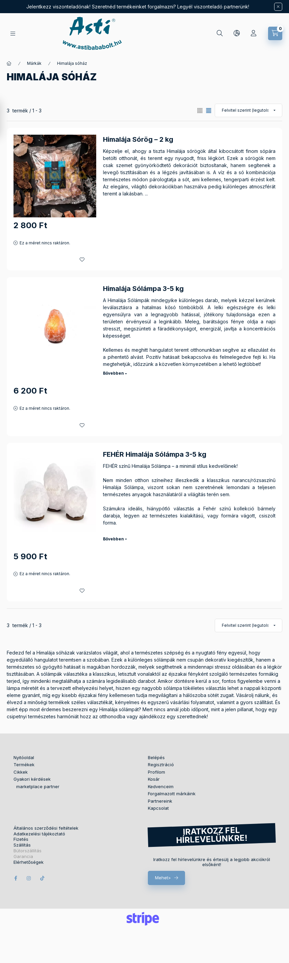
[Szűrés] (7, 119)
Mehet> (163, 877)
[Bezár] (278, 7)
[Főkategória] (9, 63)
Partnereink (160, 801)
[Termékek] (13, 33)
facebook (15, 878)
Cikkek (21, 772)
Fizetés (21, 839)
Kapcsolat (158, 808)
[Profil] (253, 33)
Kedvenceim (161, 786)
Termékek (24, 764)
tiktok (42, 878)
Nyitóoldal (24, 757)
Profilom (156, 772)
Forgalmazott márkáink (171, 793)
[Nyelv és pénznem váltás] (236, 33)
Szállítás (22, 845)
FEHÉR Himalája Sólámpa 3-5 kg (154, 454)
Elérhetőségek (29, 862)
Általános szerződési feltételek (46, 828)
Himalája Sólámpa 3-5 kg (143, 289)
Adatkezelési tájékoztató (39, 833)
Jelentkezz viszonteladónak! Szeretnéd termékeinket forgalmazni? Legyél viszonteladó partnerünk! (137, 6)
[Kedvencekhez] (82, 260)
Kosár (154, 779)
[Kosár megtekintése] (275, 33)
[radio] (200, 110)
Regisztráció (161, 764)
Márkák (34, 63)
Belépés (156, 757)
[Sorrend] (248, 110)
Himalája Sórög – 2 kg (138, 139)
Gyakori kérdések (32, 779)
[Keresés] (220, 33)
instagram (29, 878)
